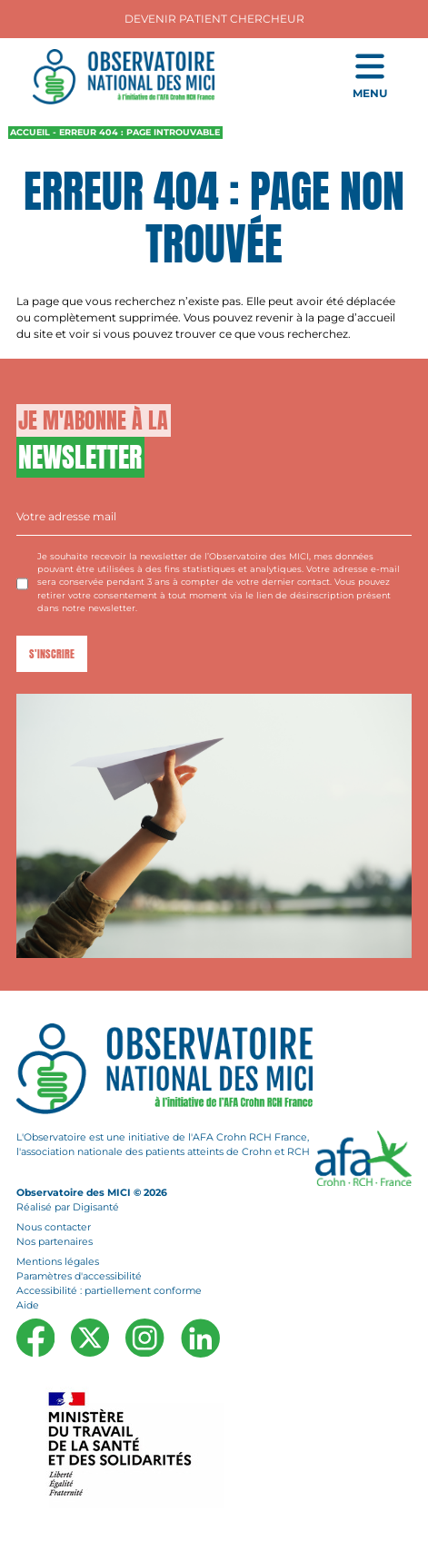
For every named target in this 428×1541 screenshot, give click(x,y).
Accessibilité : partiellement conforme (109, 1291)
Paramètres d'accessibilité (79, 1276)
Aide (27, 1305)
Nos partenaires (54, 1242)
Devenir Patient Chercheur (214, 18)
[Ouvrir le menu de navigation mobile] (370, 77)
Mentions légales (57, 1261)
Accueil (30, 132)
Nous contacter (53, 1227)
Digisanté (96, 1207)
